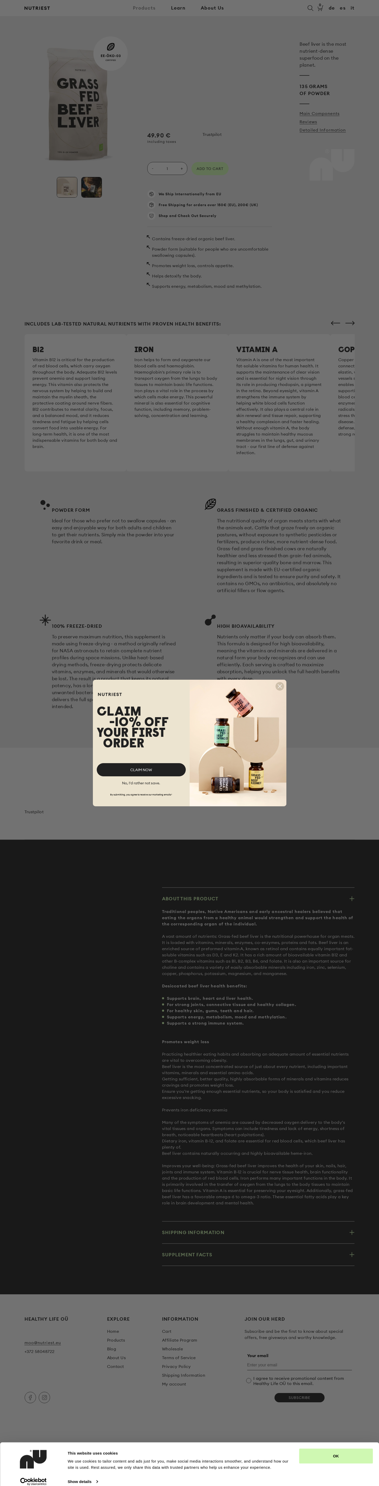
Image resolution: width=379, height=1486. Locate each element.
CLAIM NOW (141, 770)
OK (336, 1450)
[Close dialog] (279, 686)
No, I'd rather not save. (141, 783)
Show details (80, 1476)
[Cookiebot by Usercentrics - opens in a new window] (33, 1476)
